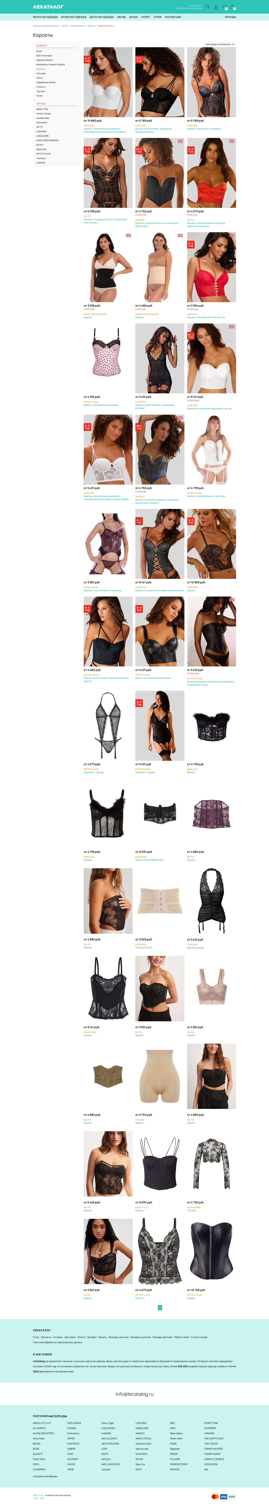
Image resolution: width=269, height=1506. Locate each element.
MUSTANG (141, 1454)
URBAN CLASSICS (214, 1459)
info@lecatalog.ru (135, 1394)
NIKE (172, 1423)
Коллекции (173, 17)
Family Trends (43, 113)
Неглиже (41, 73)
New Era (140, 1464)
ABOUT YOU (42, 109)
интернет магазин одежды (58, 1495)
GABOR (71, 1448)
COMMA (71, 1428)
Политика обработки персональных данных (57, 1342)
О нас (36, 1337)
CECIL (36, 1464)
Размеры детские (162, 1337)
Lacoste (105, 1469)
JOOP (104, 1448)
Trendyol (41, 158)
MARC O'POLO (143, 1438)
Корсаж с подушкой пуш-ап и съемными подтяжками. (105, 219)
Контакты (46, 1337)
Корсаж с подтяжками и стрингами (206, 495)
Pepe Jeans (176, 1433)
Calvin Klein (39, 1459)
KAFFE (104, 1454)
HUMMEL (106, 1433)
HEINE (70, 1469)
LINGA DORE (42, 136)
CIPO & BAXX (74, 1423)
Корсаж (192, 589)
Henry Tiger (107, 1423)
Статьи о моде (199, 1337)
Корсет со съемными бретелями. (153, 676)
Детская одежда (102, 17)
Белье (134, 17)
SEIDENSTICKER (179, 1464)
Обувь (121, 17)
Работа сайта (181, 1337)
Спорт (145, 17)
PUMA (173, 1443)
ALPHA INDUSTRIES (43, 1433)
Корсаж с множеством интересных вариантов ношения (206, 223)
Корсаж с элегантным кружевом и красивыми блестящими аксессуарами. (105, 128)
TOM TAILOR (211, 1443)
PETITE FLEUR (43, 153)
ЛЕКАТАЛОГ (48, 6)
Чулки (39, 95)
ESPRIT (71, 1438)
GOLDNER (72, 1459)
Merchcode (142, 1448)
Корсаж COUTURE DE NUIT (149, 858)
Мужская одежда (73, 17)
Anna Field (38, 1438)
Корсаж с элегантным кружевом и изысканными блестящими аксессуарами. (106, 496)
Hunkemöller (43, 118)
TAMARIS (209, 1433)
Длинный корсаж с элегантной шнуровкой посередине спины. (210, 681)
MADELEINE (142, 1428)
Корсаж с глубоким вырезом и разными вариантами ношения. (156, 499)
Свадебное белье (46, 82)
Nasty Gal (41, 149)
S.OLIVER (175, 1459)
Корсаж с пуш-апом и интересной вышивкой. (159, 589)
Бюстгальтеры (44, 55)
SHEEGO (174, 1469)
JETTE (39, 127)
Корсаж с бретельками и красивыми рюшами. (155, 405)
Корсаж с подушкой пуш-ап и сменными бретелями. (157, 223)
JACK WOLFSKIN (110, 1443)
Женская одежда (45, 17)
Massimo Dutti (143, 1443)
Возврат (92, 1337)
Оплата (81, 1337)
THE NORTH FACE (214, 1438)
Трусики (40, 91)
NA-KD (39, 145)
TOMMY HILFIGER (213, 1448)
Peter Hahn (176, 1438)
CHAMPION (39, 1469)
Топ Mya (194, 1209)
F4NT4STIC (73, 1443)
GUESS (71, 1464)
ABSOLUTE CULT (42, 1423)
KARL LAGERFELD (110, 1464)
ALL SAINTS (39, 1428)
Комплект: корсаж (94, 771)
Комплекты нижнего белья (50, 64)
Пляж (158, 17)
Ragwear (175, 1448)
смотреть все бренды (45, 1476)
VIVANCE (40, 162)
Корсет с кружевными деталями (101, 403)
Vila (206, 1469)
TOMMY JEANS (212, 1454)
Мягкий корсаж (195, 946)
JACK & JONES (109, 1438)
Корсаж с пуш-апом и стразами (204, 127)
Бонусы (102, 1337)
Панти (39, 78)
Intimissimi (41, 122)
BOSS (36, 1448)
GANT (70, 1454)
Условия (58, 1337)
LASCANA (41, 131)
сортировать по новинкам (220, 44)
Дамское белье (44, 60)
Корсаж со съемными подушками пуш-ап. (209, 407)
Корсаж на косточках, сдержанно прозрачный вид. (153, 128)
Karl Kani (106, 1459)
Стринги (40, 86)
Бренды (230, 17)
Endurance (73, 1433)
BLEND (36, 1443)
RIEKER (174, 1454)
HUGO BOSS (108, 1428)
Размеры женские (118, 1337)
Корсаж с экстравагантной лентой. (206, 316)
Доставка (70, 1337)
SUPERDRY (210, 1428)
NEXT (139, 1469)
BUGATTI (38, 1454)
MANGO (140, 1433)
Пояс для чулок (143, 946)
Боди (39, 51)
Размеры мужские (140, 1337)
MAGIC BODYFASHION (47, 140)
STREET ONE (211, 1423)
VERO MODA (211, 1464)
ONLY (173, 1428)
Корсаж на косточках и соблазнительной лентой (106, 678)
